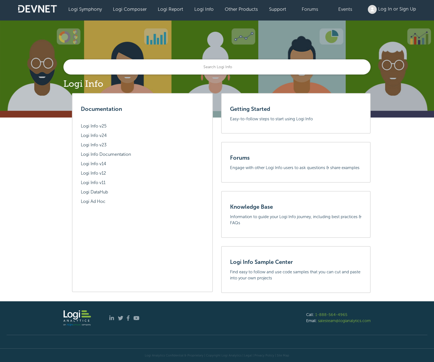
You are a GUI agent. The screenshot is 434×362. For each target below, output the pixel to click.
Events (345, 9)
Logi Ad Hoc (93, 201)
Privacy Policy (264, 355)
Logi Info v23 (94, 144)
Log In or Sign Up (392, 9)
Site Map (283, 355)
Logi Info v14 (93, 163)
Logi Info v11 (93, 182)
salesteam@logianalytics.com (344, 320)
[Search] (217, 67)
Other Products (241, 9)
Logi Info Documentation (106, 154)
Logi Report (170, 9)
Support (277, 9)
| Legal (247, 355)
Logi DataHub (94, 192)
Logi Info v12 (93, 173)
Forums (310, 9)
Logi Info (204, 9)
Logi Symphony (85, 9)
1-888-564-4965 (331, 314)
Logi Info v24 (94, 135)
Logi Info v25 (94, 126)
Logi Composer (130, 9)
